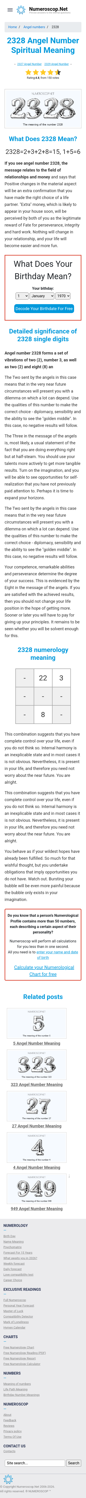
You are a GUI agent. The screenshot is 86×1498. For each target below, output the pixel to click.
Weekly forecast (14, 1263)
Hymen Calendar (14, 1327)
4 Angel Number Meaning (36, 1167)
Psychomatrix (12, 1247)
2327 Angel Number (29, 64)
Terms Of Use (12, 1436)
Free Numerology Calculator (21, 1364)
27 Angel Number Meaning (36, 1126)
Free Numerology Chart (18, 1347)
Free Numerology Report (19, 1358)
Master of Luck (13, 1311)
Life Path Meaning (15, 1389)
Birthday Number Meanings (21, 1395)
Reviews (8, 1425)
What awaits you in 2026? (20, 1258)
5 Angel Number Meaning (36, 1043)
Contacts (9, 1451)
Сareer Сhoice (12, 1280)
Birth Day (9, 1236)
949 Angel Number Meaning (37, 1208)
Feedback (9, 1420)
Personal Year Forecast (18, 1305)
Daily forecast (12, 1269)
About (7, 1414)
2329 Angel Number (56, 64)
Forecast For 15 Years (17, 1252)
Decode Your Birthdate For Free (44, 308)
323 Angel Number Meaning (37, 1084)
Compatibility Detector (18, 1316)
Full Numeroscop (14, 1300)
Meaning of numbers (17, 1384)
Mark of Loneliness (16, 1322)
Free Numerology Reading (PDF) (24, 1353)
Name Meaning (13, 1241)
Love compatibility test (18, 1274)
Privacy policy (12, 1431)
